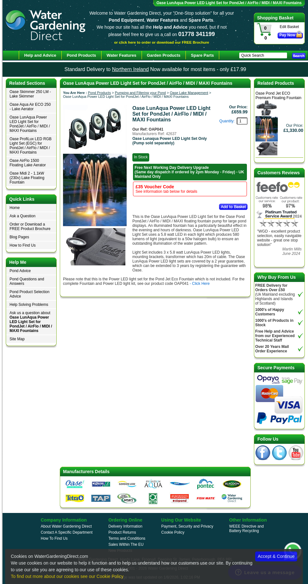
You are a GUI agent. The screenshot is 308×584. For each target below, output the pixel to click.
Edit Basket (289, 27)
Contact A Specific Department (67, 532)
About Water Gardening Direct (66, 526)
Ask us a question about (31, 322)
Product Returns (122, 532)
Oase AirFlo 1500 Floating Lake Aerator (28, 162)
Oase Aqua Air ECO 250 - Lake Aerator (30, 106)
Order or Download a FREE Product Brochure (30, 226)
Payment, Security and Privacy (187, 526)
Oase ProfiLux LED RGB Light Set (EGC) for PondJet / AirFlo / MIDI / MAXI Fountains (31, 146)
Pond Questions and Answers (27, 281)
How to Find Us (23, 245)
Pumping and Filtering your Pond (140, 93)
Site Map (17, 339)
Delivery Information (125, 526)
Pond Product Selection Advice (29, 294)
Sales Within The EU (126, 544)
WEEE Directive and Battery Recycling (246, 528)
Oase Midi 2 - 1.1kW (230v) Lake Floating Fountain (27, 177)
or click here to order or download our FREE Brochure (161, 42)
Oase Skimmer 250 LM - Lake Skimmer (30, 94)
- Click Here (200, 283)
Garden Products (163, 55)
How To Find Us (54, 538)
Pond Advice (20, 271)
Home (15, 207)
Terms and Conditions (126, 538)
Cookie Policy (173, 532)
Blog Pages (19, 237)
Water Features (121, 55)
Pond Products (99, 93)
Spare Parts (202, 55)
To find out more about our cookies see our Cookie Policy (67, 576)
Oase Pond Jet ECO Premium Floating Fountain (278, 95)
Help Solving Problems (29, 304)
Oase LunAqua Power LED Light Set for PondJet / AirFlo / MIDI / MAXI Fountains (30, 124)
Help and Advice (40, 55)
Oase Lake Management (189, 93)
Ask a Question (22, 216)
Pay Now (287, 35)
